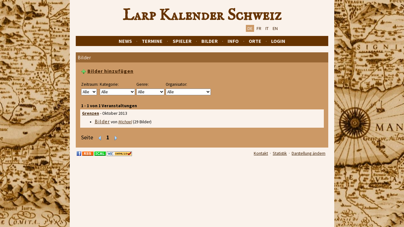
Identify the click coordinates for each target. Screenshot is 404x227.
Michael (125, 122)
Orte (255, 41)
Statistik (280, 153)
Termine (152, 41)
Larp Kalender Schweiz (202, 15)
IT (267, 28)
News (125, 41)
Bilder (209, 41)
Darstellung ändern (308, 153)
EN (275, 28)
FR (259, 28)
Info (233, 41)
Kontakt (261, 153)
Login (278, 41)
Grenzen (90, 113)
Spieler (182, 41)
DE (249, 28)
